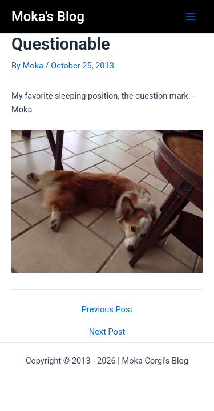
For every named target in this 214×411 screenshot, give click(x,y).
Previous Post (107, 309)
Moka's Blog (47, 17)
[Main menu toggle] (191, 17)
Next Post (107, 332)
